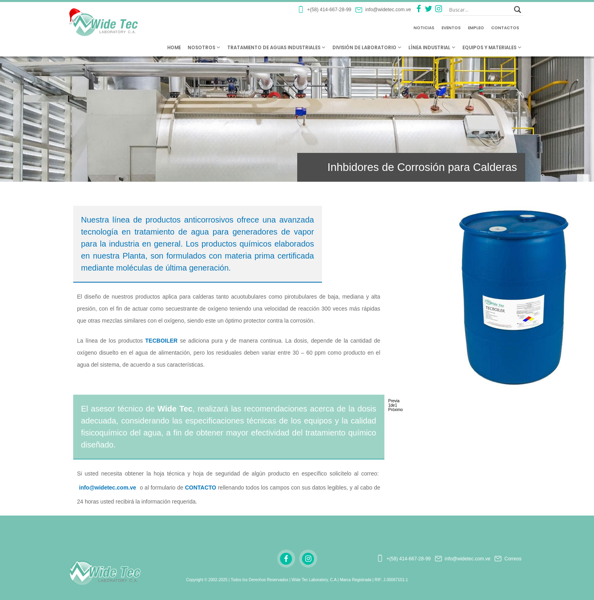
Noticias (424, 28)
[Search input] (479, 9)
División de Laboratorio (366, 47)
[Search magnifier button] (517, 9)
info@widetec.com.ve (107, 487)
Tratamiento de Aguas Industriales (276, 47)
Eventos (451, 28)
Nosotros (204, 47)
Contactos (505, 28)
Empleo (476, 28)
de (392, 405)
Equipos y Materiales (491, 47)
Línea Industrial (431, 47)
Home (174, 47)
